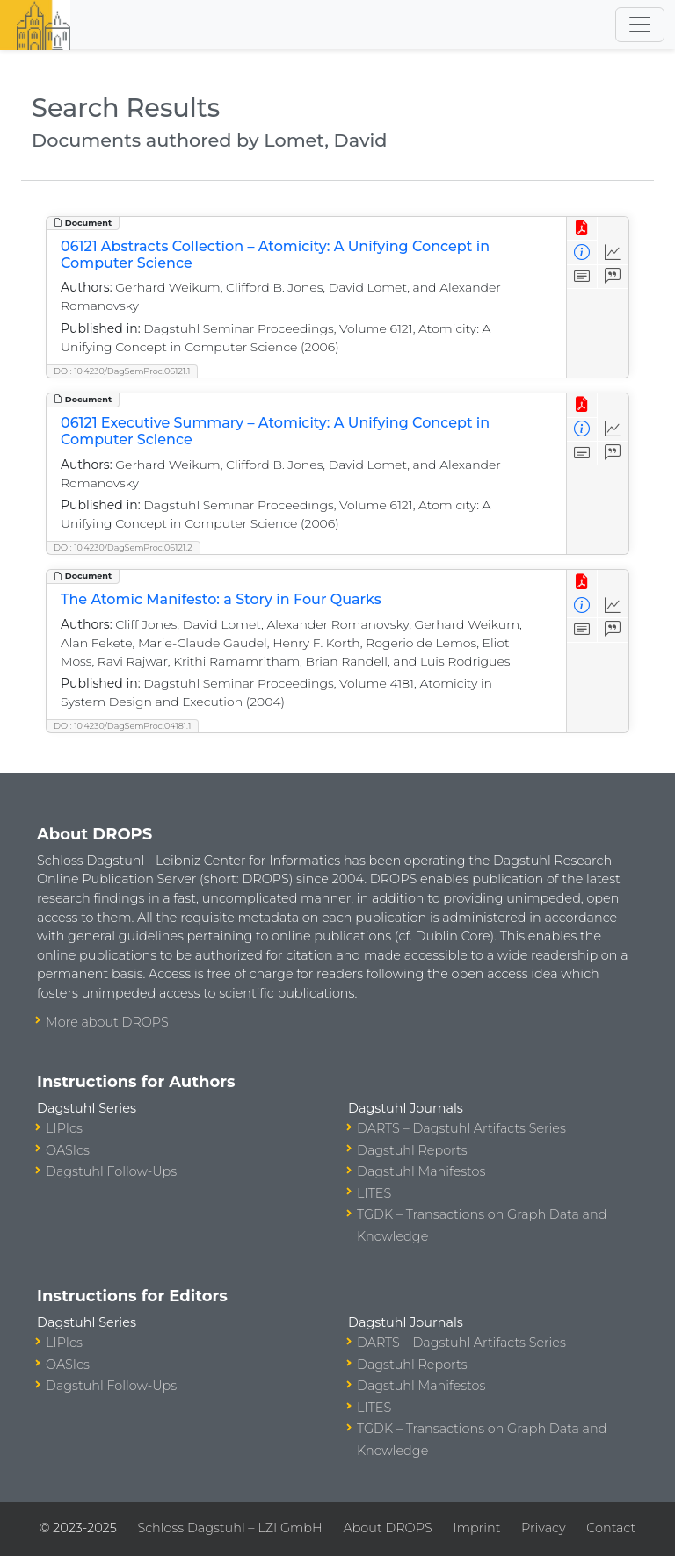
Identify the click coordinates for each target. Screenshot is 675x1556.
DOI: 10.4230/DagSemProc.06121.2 (123, 547)
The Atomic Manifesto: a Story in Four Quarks (221, 599)
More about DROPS (107, 1022)
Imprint (476, 1528)
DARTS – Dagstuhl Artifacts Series (461, 1128)
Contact (610, 1528)
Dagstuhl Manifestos (421, 1171)
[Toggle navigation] (639, 24)
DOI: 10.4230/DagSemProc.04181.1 (122, 726)
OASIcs (68, 1150)
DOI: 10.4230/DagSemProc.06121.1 (122, 371)
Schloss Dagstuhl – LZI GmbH (229, 1528)
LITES (374, 1193)
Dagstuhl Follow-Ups (111, 1171)
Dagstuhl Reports (412, 1150)
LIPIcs (64, 1128)
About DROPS (387, 1528)
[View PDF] (582, 229)
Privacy (543, 1528)
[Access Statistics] (613, 252)
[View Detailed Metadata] (582, 252)
